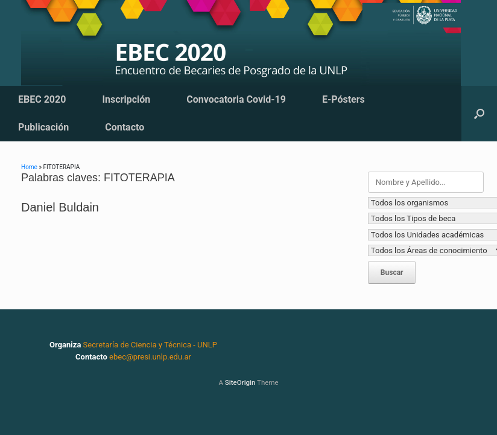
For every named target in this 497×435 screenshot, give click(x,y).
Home (29, 167)
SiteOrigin (240, 382)
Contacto (124, 127)
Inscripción (126, 99)
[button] (479, 113)
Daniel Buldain (60, 207)
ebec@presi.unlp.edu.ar (150, 356)
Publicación (43, 127)
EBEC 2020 (42, 99)
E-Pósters (343, 99)
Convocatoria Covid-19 (236, 99)
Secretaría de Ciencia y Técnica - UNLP (150, 344)
